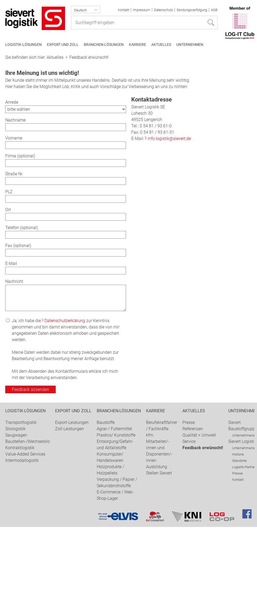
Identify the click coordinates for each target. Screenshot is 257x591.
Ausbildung (156, 530)
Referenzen (192, 492)
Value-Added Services (25, 518)
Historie (238, 518)
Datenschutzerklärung (65, 384)
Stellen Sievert (159, 537)
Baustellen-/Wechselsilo (27, 505)
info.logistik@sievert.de (169, 202)
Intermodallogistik (22, 524)
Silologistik (15, 492)
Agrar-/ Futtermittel (114, 492)
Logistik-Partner (244, 531)
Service (189, 505)
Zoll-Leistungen (69, 492)
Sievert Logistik (242, 505)
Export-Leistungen (72, 486)
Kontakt (123, 10)
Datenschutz (163, 10)
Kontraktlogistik (20, 511)
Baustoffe (106, 486)
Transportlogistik (21, 486)
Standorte (239, 525)
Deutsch (80, 10)
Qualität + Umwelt (199, 499)
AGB (214, 10)
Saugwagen (16, 499)
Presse (188, 486)
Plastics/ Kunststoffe (116, 499)
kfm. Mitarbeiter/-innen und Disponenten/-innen (159, 512)
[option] (128, 83)
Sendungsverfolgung (192, 10)
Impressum (141, 10)
